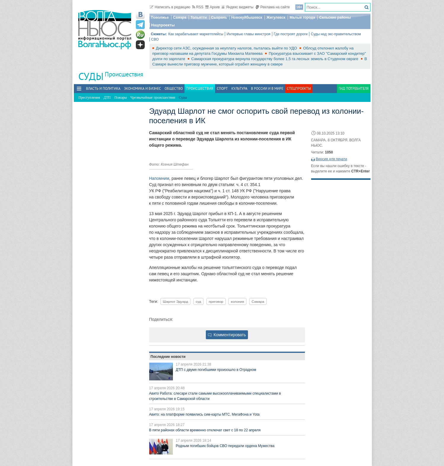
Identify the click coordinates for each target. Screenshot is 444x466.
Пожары (120, 97)
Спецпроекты (299, 88)
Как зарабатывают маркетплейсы (195, 34)
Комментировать (227, 334)
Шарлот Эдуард (175, 301)
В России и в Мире (267, 88)
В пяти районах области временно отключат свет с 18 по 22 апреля (205, 430)
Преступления (89, 97)
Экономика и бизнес (142, 88)
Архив (212, 7)
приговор (216, 301)
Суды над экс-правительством (336, 34)
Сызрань (219, 17)
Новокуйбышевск (246, 17)
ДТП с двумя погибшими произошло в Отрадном (216, 370)
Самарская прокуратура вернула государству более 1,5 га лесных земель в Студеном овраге (275, 59)
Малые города (302, 17)
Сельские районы (335, 17)
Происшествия (124, 74)
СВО (155, 39)
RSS (197, 7)
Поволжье (160, 17)
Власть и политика (103, 88)
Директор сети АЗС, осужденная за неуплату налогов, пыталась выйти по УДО (227, 48)
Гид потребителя (354, 88)
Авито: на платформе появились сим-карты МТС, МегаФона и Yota (204, 414)
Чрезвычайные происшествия (153, 97)
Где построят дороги (291, 34)
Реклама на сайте (272, 7)
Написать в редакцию (169, 7)
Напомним (159, 178)
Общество (174, 88)
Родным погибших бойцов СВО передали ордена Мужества (225, 446)
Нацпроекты (163, 25)
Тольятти (198, 17)
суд (198, 301)
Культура (239, 88)
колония (237, 301)
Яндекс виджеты (237, 7)
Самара (179, 17)
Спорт (222, 88)
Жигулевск (275, 17)
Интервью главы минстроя (248, 34)
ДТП (107, 97)
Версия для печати (331, 159)
